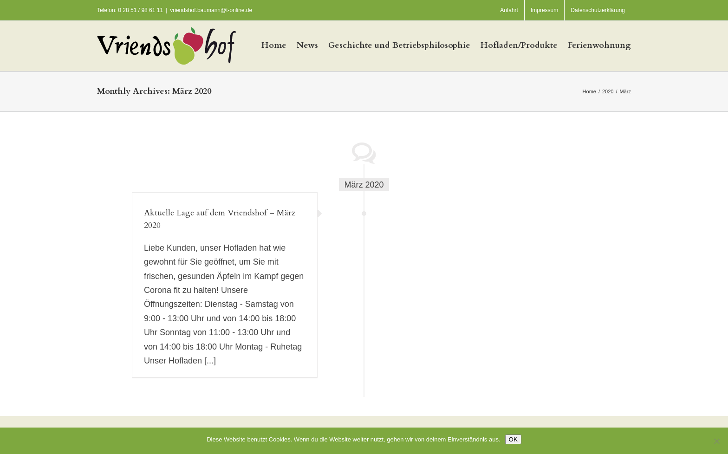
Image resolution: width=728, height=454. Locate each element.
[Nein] (716, 441)
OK (513, 439)
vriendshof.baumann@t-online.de (211, 10)
